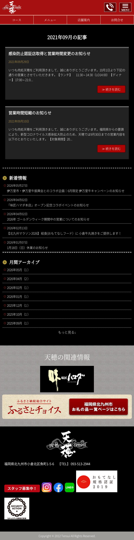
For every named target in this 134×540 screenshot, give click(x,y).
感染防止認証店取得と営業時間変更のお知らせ (49, 53)
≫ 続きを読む (111, 89)
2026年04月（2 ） (18, 278)
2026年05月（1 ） (18, 270)
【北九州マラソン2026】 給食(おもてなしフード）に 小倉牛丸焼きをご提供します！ (68, 230)
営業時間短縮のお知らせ (29, 113)
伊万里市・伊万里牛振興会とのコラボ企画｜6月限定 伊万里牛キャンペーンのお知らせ (68, 188)
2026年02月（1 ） (18, 287)
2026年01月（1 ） (18, 296)
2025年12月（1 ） (18, 305)
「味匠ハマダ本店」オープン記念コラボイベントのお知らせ (68, 202)
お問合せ (117, 20)
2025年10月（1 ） (18, 314)
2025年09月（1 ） (18, 323)
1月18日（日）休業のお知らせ (68, 245)
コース (16, 20)
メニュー (50, 20)
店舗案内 (84, 20)
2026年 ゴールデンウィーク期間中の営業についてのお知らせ (68, 216)
